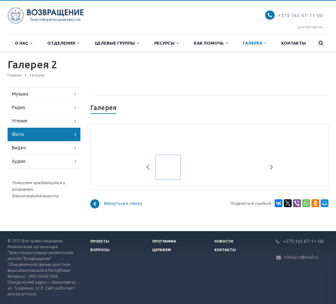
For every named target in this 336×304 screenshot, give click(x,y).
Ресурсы (166, 43)
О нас (23, 43)
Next (269, 168)
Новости (223, 241)
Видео (19, 147)
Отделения (63, 43)
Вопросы (100, 250)
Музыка (20, 94)
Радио (18, 107)
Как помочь (211, 43)
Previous (150, 168)
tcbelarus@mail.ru (301, 257)
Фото (18, 134)
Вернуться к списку (116, 203)
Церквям (161, 250)
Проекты (99, 241)
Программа (164, 241)
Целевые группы (117, 43)
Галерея (254, 43)
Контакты (293, 43)
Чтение (20, 120)
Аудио (19, 161)
